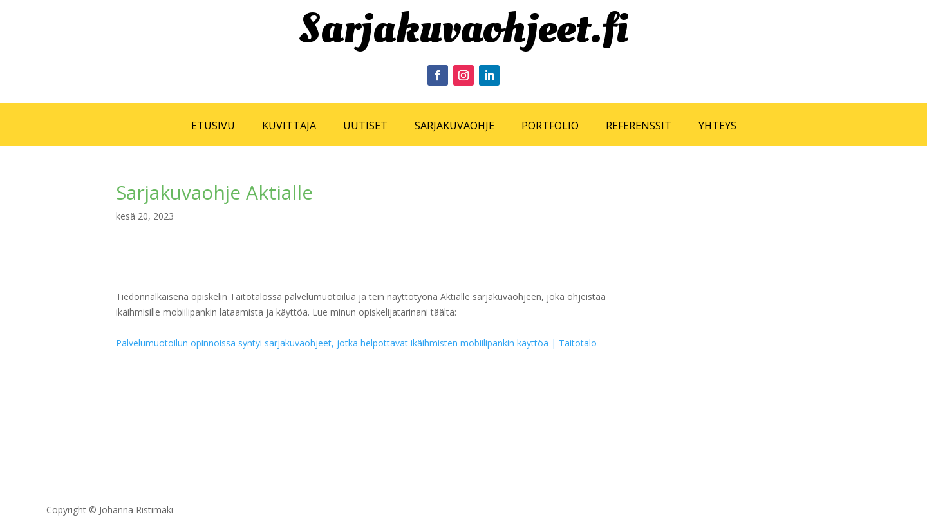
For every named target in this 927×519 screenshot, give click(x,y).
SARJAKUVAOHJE (454, 125)
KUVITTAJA (289, 125)
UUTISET (365, 125)
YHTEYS (717, 125)
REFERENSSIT (638, 125)
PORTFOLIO (550, 125)
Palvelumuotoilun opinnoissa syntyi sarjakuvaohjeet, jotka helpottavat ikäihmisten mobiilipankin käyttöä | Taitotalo (356, 343)
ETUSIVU (213, 125)
